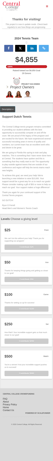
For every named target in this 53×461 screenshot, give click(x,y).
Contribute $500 (26, 403)
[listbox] (26, 57)
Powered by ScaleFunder (37, 443)
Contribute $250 (26, 371)
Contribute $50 (26, 309)
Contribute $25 (26, 277)
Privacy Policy (10, 434)
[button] (4, 57)
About (6, 431)
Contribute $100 (26, 339)
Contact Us (8, 440)
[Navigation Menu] (47, 6)
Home (6, 437)
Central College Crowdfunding (18, 424)
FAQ (5, 428)
